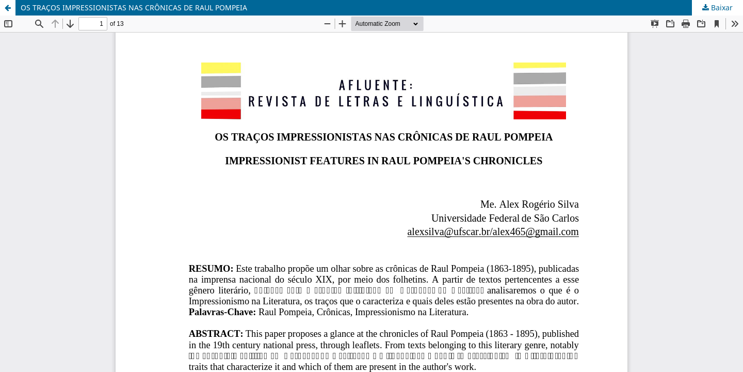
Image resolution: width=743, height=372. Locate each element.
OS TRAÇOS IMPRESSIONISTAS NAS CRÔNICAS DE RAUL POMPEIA (134, 7)
